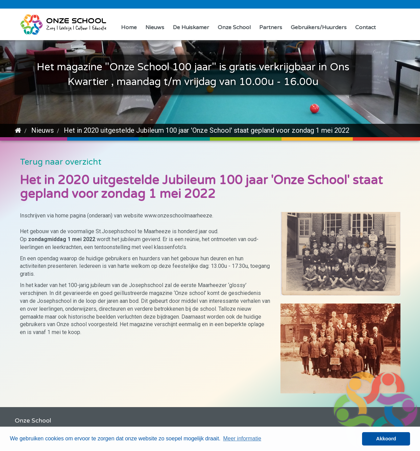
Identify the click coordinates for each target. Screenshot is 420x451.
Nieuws (154, 27)
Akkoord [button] (386, 438)
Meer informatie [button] (242, 438)
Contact (365, 27)
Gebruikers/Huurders (319, 27)
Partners (270, 27)
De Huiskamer (191, 27)
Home (129, 27)
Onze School (234, 27)
